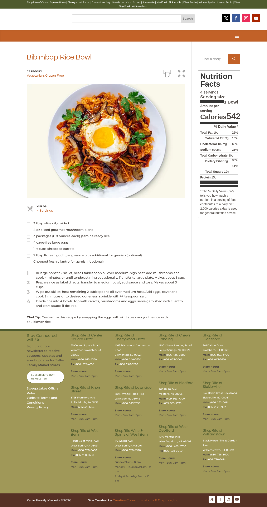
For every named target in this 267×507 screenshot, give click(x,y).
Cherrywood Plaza (78, 2)
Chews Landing (101, 2)
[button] (181, 72)
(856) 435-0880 (175, 354)
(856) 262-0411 (219, 402)
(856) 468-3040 (173, 450)
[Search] (234, 59)
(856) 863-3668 (216, 359)
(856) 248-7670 (131, 359)
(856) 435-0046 (173, 359)
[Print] (167, 72)
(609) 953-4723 (172, 403)
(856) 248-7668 (128, 364)
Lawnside (149, 2)
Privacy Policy (38, 407)
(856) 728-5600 (219, 454)
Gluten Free (54, 75)
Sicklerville (175, 2)
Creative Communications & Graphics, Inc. (146, 500)
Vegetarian (35, 75)
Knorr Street (133, 2)
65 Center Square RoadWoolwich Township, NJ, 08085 (86, 350)
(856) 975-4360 (87, 359)
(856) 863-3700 (219, 354)
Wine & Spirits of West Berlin (215, 2)
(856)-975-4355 (84, 364)
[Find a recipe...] (211, 59)
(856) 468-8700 (176, 446)
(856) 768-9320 (131, 450)
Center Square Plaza (53, 2)
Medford (161, 2)
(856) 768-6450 (87, 450)
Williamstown (140, 6)
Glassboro (118, 2)
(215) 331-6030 (86, 406)
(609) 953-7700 (175, 398)
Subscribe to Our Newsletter (42, 376)
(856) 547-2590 (131, 403)
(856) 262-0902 (216, 406)
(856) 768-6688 (84, 454)
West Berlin (190, 2)
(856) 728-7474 (216, 459)
